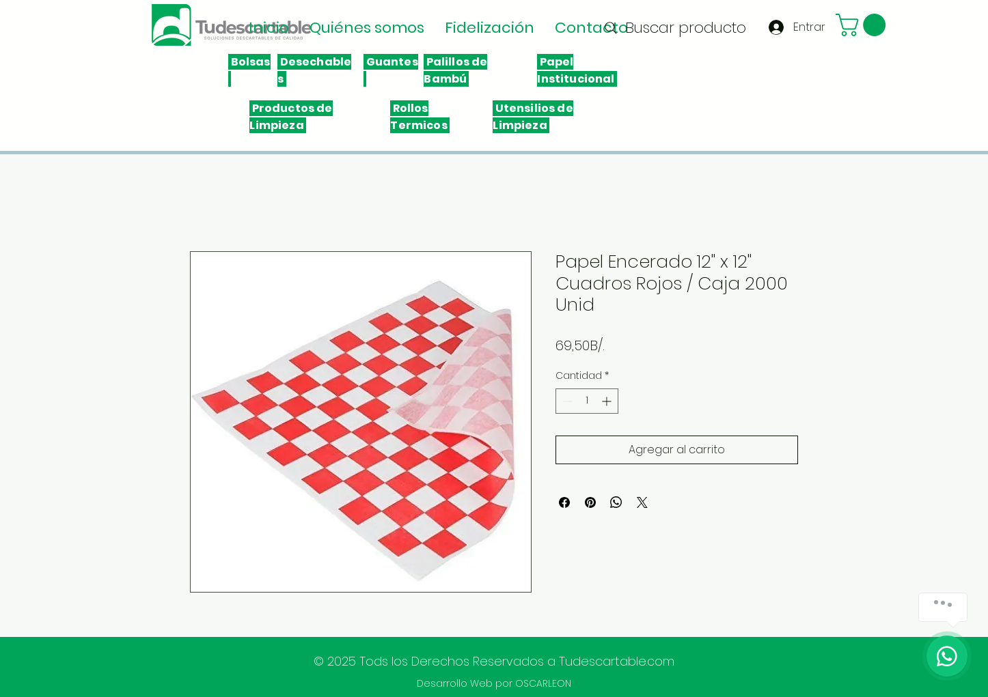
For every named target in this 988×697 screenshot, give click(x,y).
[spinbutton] (587, 401)
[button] (863, 25)
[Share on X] (642, 502)
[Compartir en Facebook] (564, 502)
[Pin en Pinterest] (590, 502)
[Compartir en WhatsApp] (616, 502)
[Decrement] (566, 401)
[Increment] (607, 401)
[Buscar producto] (674, 27)
